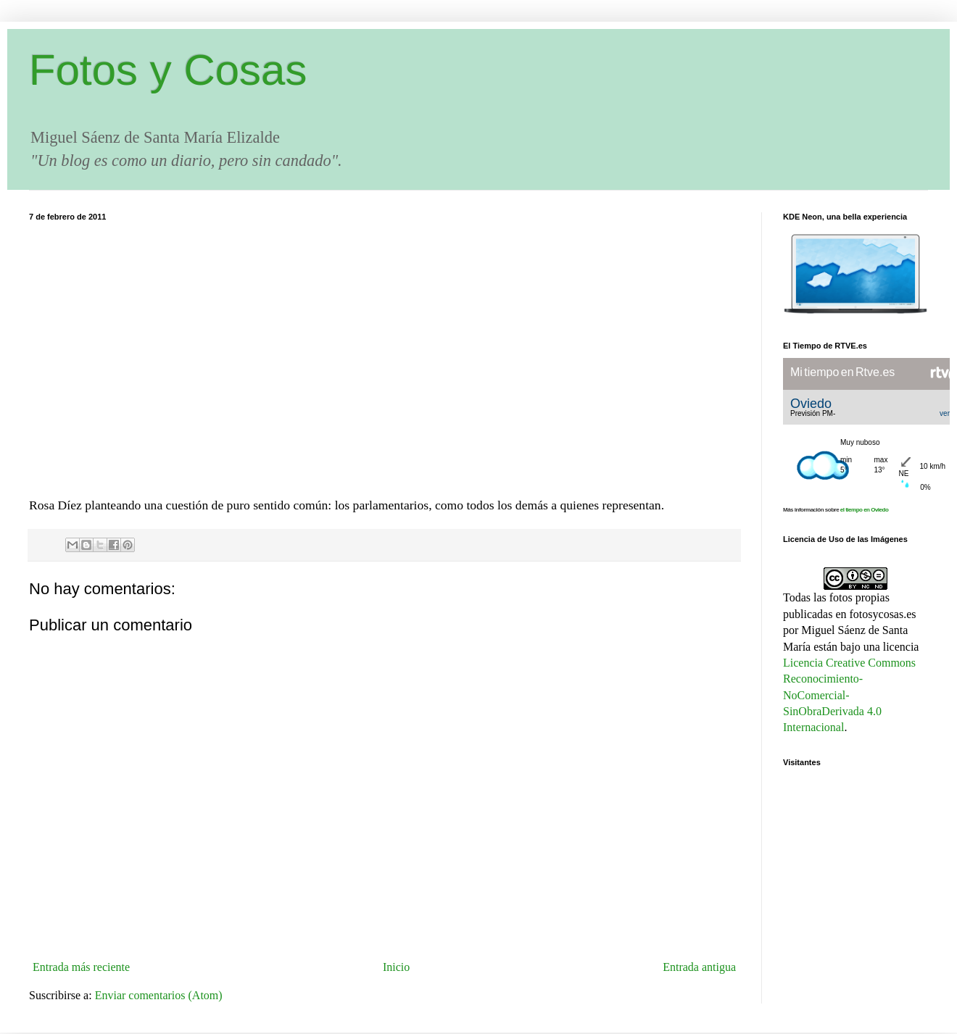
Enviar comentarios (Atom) (159, 995)
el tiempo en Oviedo (864, 509)
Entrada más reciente (81, 967)
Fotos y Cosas (168, 70)
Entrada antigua (699, 967)
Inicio (396, 967)
